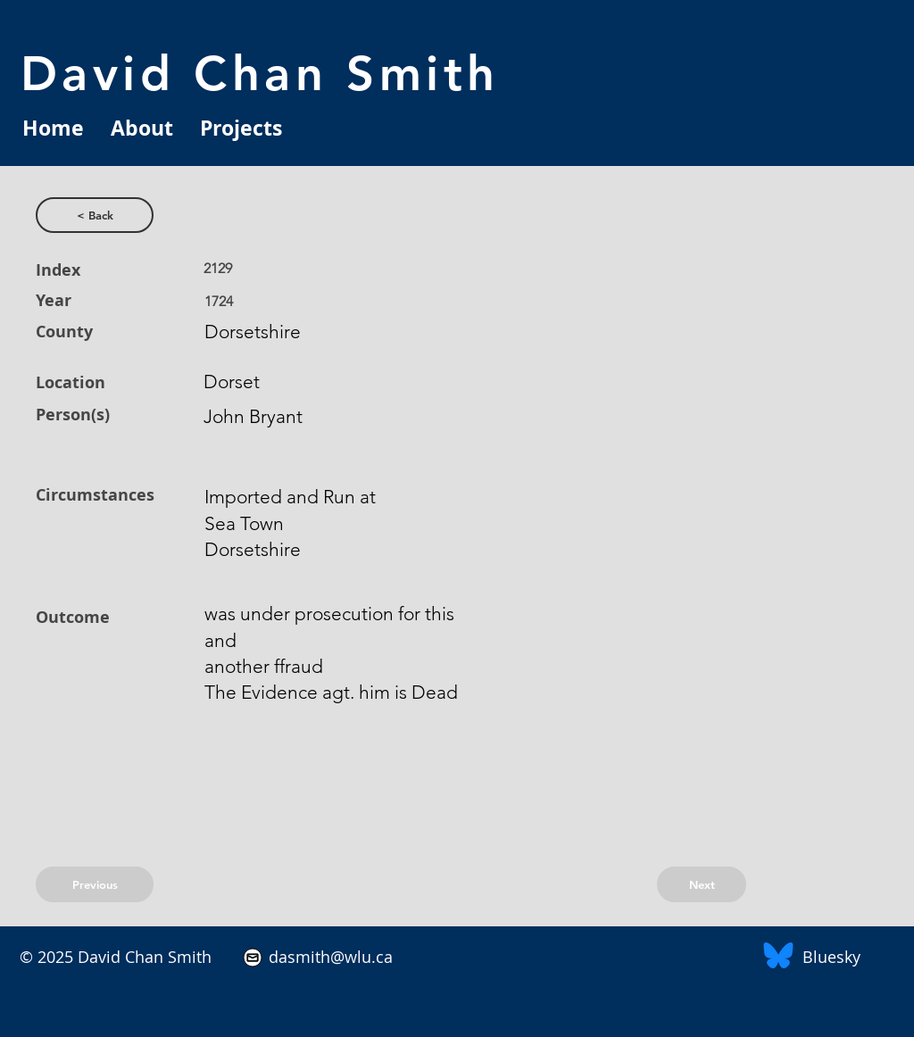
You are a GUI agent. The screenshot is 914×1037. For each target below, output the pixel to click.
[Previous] (95, 884)
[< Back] (95, 215)
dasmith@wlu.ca (328, 956)
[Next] (701, 884)
